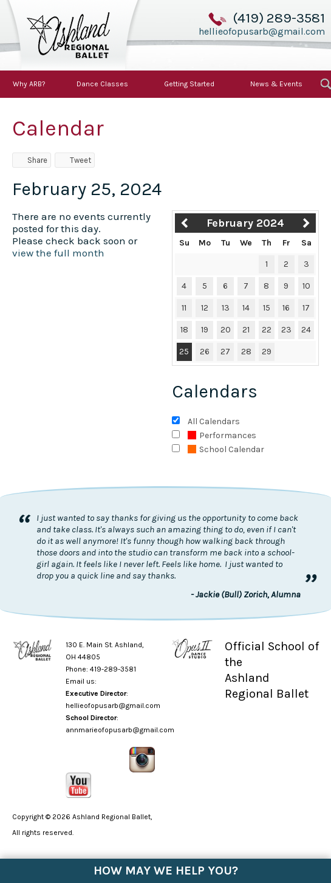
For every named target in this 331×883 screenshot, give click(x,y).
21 (246, 330)
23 (286, 330)
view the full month (58, 253)
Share (31, 160)
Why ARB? (29, 84)
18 (184, 330)
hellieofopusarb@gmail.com (262, 30)
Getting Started (189, 84)
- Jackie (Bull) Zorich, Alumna (246, 594)
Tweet (74, 160)
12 (204, 308)
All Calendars (214, 421)
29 (266, 351)
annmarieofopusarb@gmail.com (120, 730)
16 (286, 308)
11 (184, 308)
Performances (222, 435)
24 (306, 330)
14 (246, 308)
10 (306, 286)
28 (246, 351)
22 (266, 330)
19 (204, 330)
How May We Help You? (166, 871)
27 (225, 351)
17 (306, 308)
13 (226, 308)
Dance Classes (102, 84)
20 (225, 330)
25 (184, 351)
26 (205, 351)
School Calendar (226, 449)
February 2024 (245, 223)
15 (266, 308)
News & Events (276, 84)
